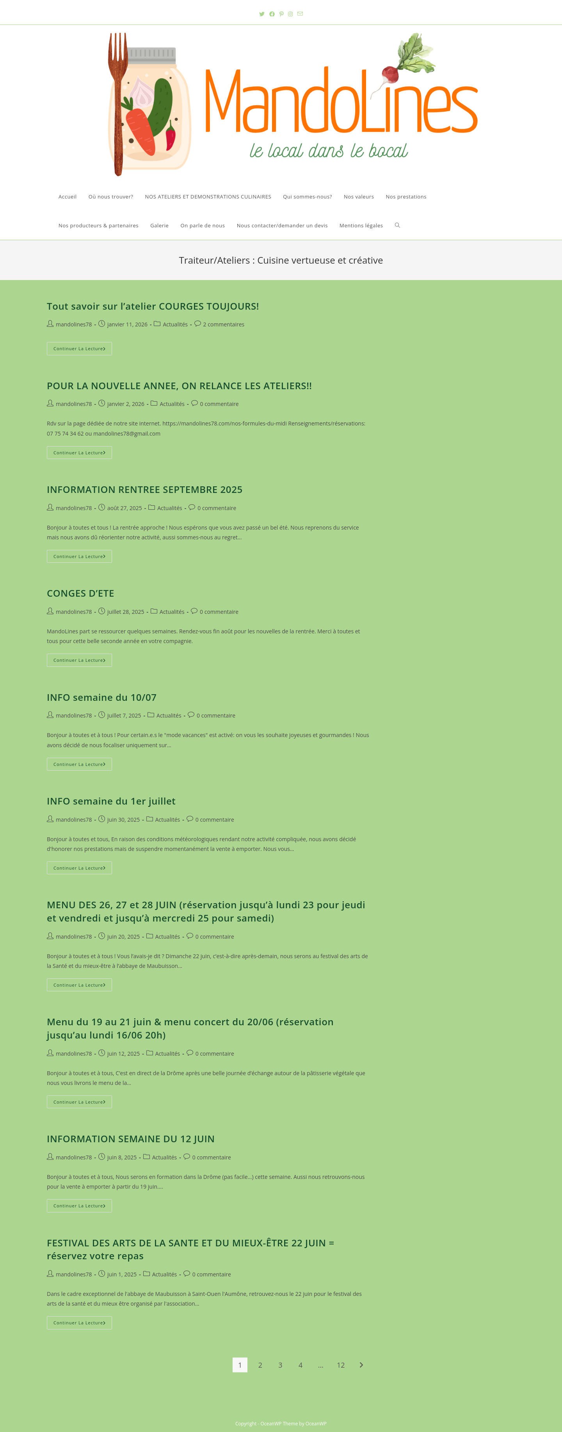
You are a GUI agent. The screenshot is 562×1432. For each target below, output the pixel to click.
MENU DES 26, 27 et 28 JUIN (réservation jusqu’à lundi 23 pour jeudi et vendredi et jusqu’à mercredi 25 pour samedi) (206, 911)
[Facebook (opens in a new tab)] (272, 14)
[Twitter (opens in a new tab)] (262, 14)
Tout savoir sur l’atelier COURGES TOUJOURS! (153, 306)
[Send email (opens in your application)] (300, 14)
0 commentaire (219, 404)
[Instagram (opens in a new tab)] (290, 14)
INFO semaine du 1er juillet (111, 800)
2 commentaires (224, 324)
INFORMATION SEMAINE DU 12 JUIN (131, 1138)
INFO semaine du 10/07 (102, 697)
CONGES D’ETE (80, 593)
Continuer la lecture (82, 350)
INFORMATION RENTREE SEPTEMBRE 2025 (145, 489)
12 (341, 1365)
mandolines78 (74, 324)
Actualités (175, 324)
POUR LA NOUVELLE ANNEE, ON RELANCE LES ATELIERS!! (179, 385)
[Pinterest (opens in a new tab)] (281, 14)
